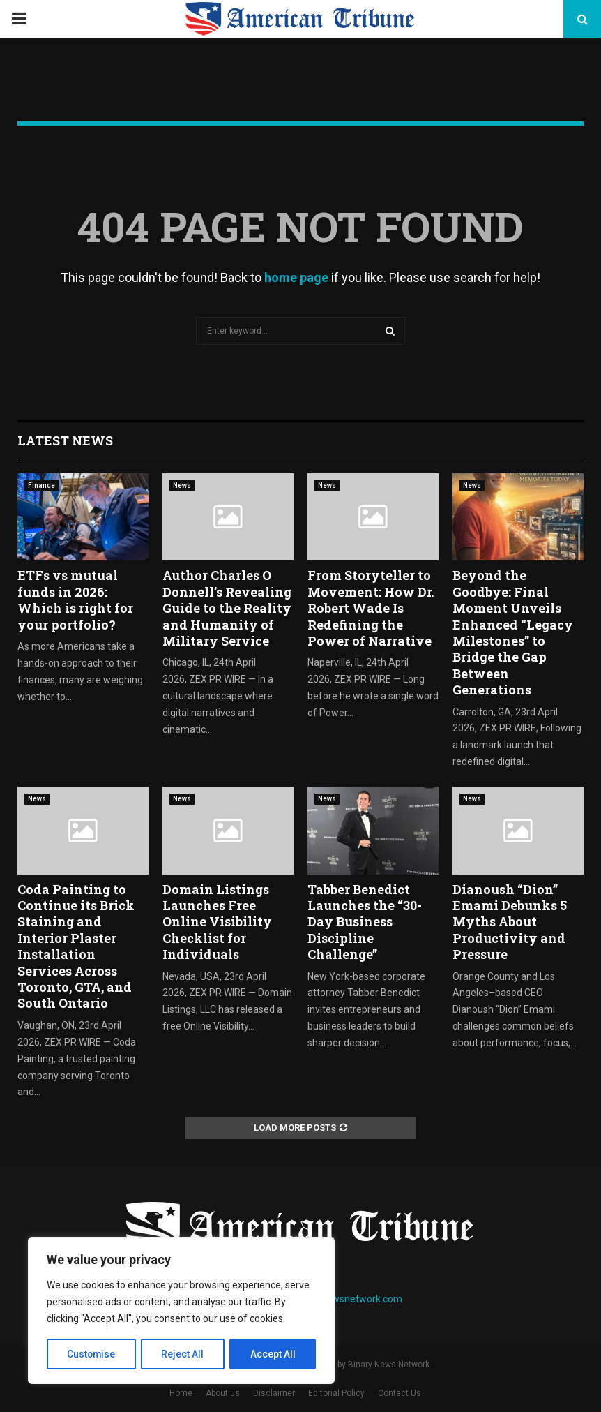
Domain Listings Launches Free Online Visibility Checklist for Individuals (217, 922)
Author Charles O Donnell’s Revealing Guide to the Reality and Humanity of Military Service (226, 608)
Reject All (183, 1354)
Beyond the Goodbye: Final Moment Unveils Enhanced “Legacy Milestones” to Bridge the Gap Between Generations (512, 632)
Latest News (65, 440)
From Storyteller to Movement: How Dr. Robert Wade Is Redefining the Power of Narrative (370, 608)
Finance (41, 485)
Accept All (273, 1354)
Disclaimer (274, 1393)
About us (223, 1393)
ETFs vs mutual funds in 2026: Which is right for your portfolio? (75, 599)
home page (296, 277)
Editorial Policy (336, 1393)
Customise (91, 1354)
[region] (181, 1311)
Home (180, 1393)
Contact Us (399, 1393)
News (182, 485)
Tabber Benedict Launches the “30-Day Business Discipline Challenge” (364, 922)
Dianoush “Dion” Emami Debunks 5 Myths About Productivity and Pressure (509, 922)
